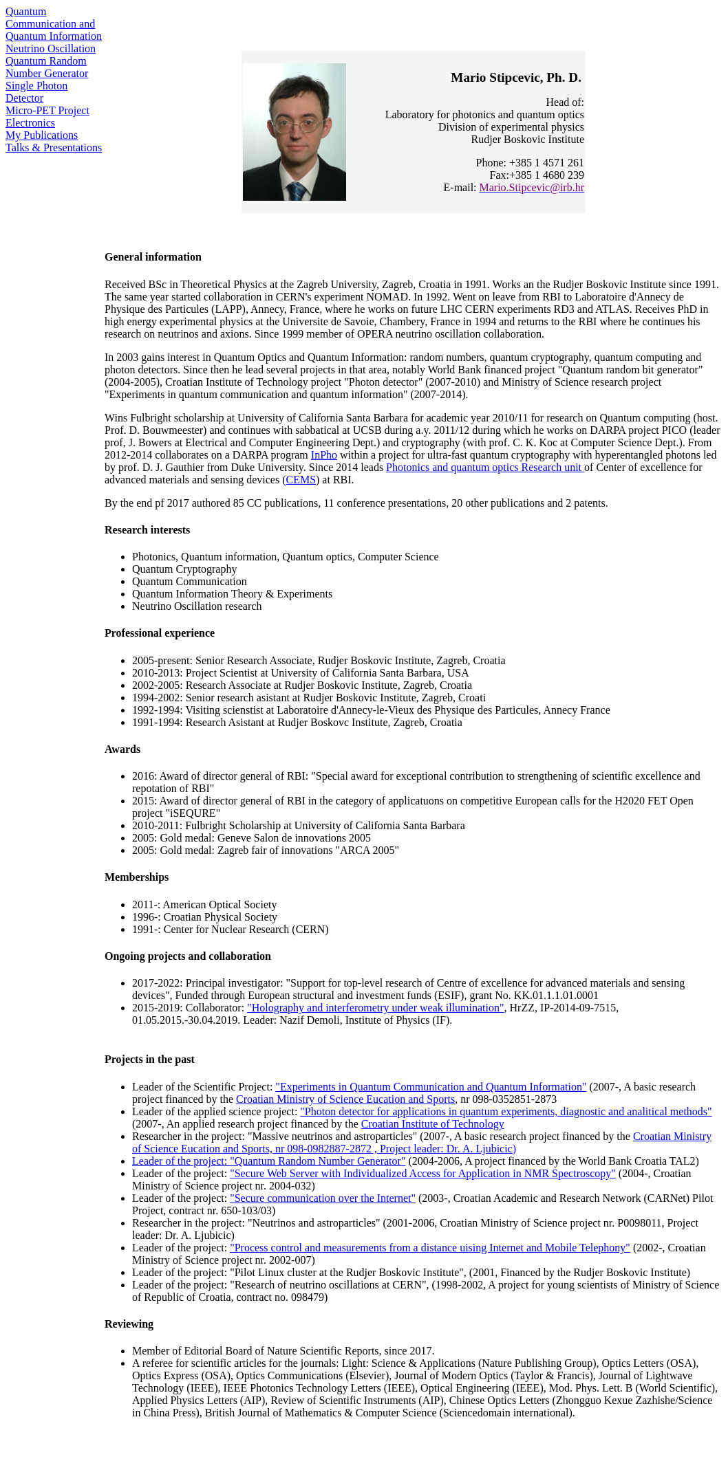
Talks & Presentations (54, 147)
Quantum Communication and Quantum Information (54, 24)
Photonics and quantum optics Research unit (485, 467)
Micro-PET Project (47, 110)
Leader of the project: (181, 1161)
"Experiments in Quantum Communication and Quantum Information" (430, 1087)
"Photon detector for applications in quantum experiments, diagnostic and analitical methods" (505, 1111)
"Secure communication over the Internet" (323, 1198)
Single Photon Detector (36, 92)
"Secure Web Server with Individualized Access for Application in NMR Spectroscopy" (423, 1173)
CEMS (301, 479)
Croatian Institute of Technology (432, 1124)
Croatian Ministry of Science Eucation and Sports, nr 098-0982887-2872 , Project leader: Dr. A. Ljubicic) (421, 1142)
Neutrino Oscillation (51, 48)
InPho (324, 455)
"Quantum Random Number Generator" (317, 1161)
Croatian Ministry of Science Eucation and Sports (345, 1099)
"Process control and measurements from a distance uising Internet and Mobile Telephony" (430, 1247)
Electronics (30, 123)
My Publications (42, 135)
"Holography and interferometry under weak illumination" (375, 1007)
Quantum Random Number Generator (47, 67)
